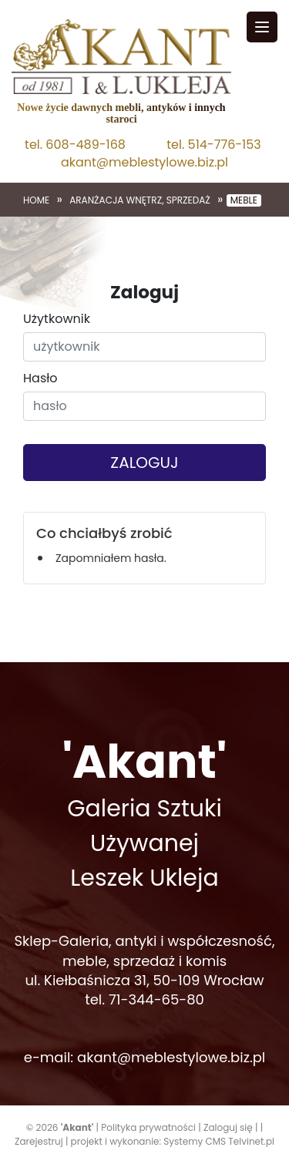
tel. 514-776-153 (213, 144)
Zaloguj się (228, 1127)
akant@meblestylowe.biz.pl (144, 162)
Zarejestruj (39, 1141)
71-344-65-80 (156, 999)
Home (36, 200)
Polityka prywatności (148, 1127)
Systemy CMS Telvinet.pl (218, 1141)
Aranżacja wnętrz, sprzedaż (139, 200)
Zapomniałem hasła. (110, 558)
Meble (243, 200)
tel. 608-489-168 (75, 144)
